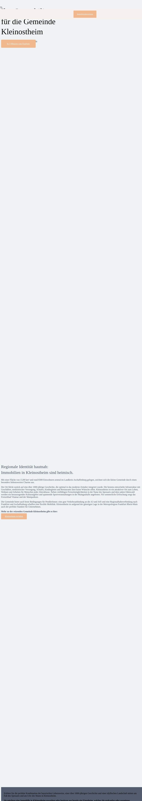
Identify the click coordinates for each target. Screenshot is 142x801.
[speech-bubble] (24, 457)
